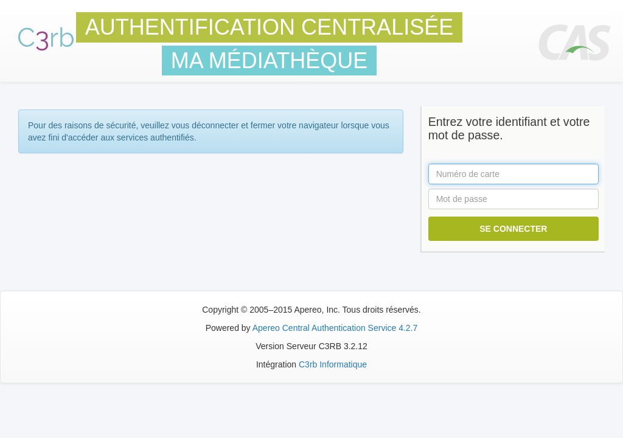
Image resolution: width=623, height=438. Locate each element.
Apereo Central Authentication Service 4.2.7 (335, 328)
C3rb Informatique (333, 364)
